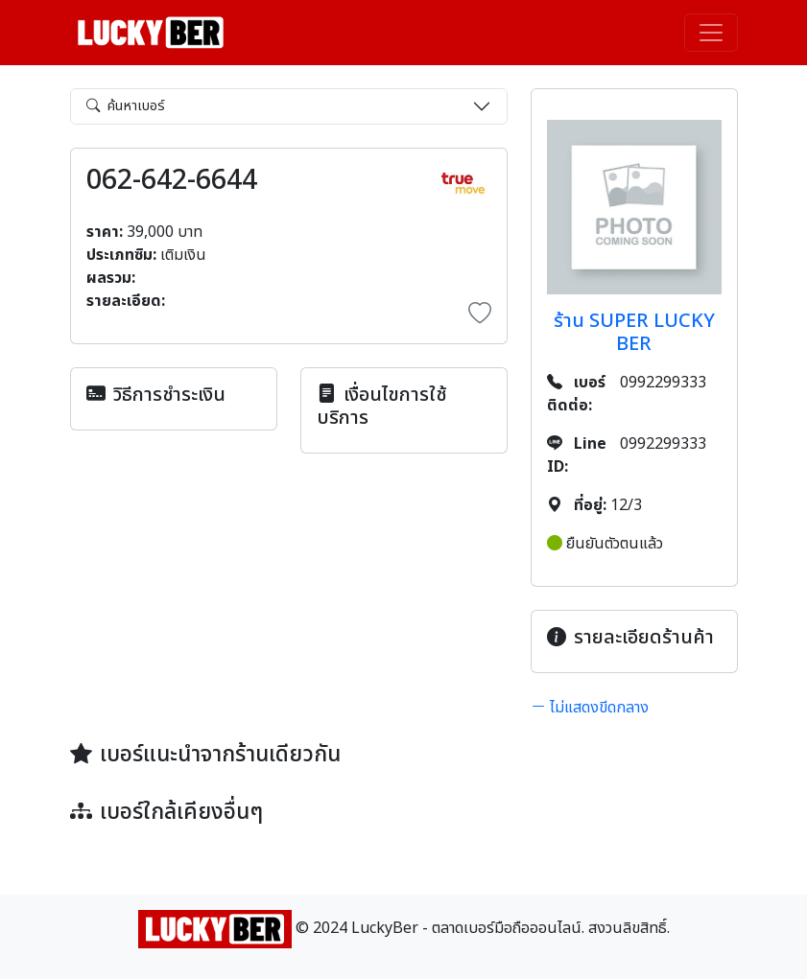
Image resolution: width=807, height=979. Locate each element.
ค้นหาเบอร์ (125, 106)
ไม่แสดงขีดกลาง (590, 707)
